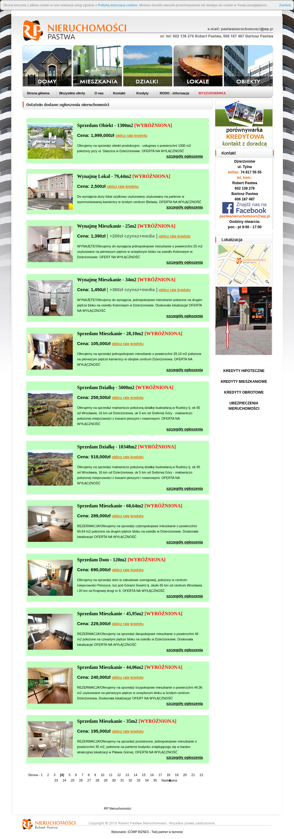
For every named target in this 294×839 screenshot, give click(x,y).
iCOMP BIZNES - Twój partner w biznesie (155, 832)
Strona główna (37, 93)
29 (105, 780)
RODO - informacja (174, 93)
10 (102, 775)
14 (135, 775)
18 (168, 775)
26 (81, 780)
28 (97, 780)
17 (160, 775)
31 (122, 780)
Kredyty (141, 93)
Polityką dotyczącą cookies (117, 5)
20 (185, 775)
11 (111, 775)
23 (56, 780)
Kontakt (118, 93)
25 (73, 780)
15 (144, 775)
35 (155, 780)
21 (193, 775)
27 (89, 780)
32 (130, 780)
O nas (98, 93)
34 (146, 780)
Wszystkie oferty (71, 93)
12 (119, 775)
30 (114, 780)
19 (176, 775)
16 (152, 775)
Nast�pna (169, 780)
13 (127, 775)
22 (201, 775)
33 (138, 780)
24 (64, 780)
